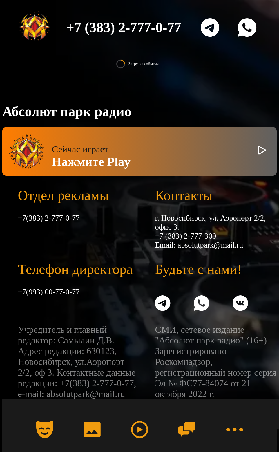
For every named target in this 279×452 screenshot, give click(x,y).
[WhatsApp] (247, 27)
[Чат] (186, 429)
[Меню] (234, 429)
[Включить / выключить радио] (262, 151)
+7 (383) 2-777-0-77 (123, 27)
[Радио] (139, 429)
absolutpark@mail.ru (210, 245)
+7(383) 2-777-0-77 (48, 218)
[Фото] (92, 429)
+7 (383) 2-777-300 (185, 236)
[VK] (240, 304)
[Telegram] (210, 27)
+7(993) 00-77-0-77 (48, 292)
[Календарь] (44, 429)
